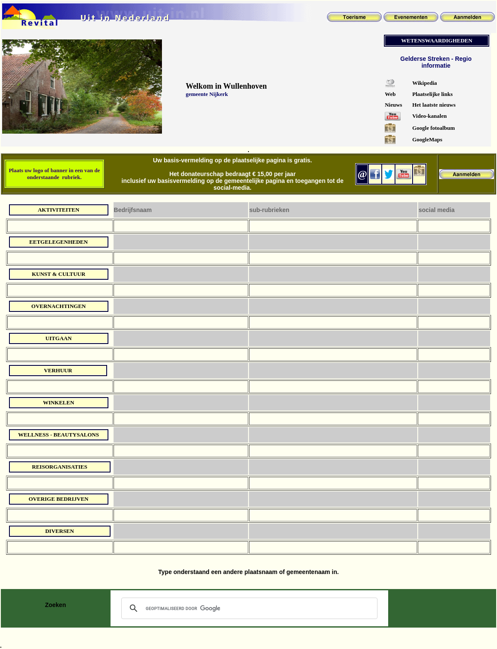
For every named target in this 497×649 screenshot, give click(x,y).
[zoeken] (248, 608)
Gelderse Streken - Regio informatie (436, 62)
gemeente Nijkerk (207, 94)
